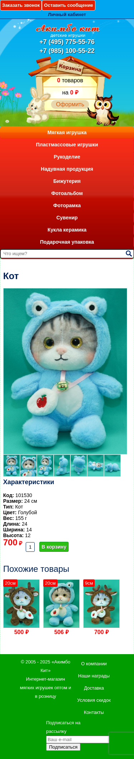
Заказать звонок (21, 5)
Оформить (70, 104)
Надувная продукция (67, 169)
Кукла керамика (67, 230)
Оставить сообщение (68, 5)
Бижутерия (67, 181)
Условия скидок (94, 700)
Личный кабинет (67, 14)
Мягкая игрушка (67, 132)
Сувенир (67, 217)
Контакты (94, 712)
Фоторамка (67, 205)
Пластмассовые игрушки (67, 144)
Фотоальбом (67, 193)
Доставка (94, 688)
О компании (94, 663)
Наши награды (94, 675)
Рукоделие (67, 157)
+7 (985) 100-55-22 (67, 50)
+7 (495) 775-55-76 (67, 41)
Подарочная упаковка (67, 242)
